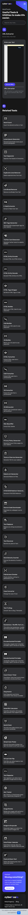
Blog (17, 902)
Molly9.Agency (9, 902)
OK (19, 912)
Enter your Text (9, 42)
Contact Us (9, 888)
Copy (19, 47)
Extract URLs (10, 84)
